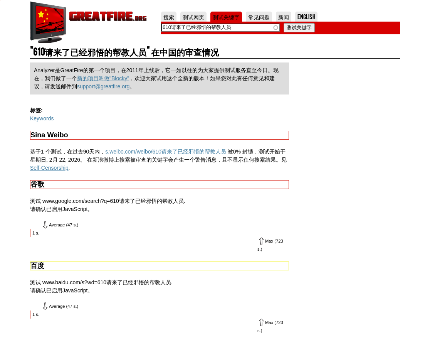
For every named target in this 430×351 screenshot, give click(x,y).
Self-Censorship (49, 168)
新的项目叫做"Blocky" (103, 78)
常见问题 (259, 16)
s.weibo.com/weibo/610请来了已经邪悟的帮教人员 (165, 151)
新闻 (283, 16)
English (306, 16)
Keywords (42, 118)
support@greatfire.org (103, 86)
